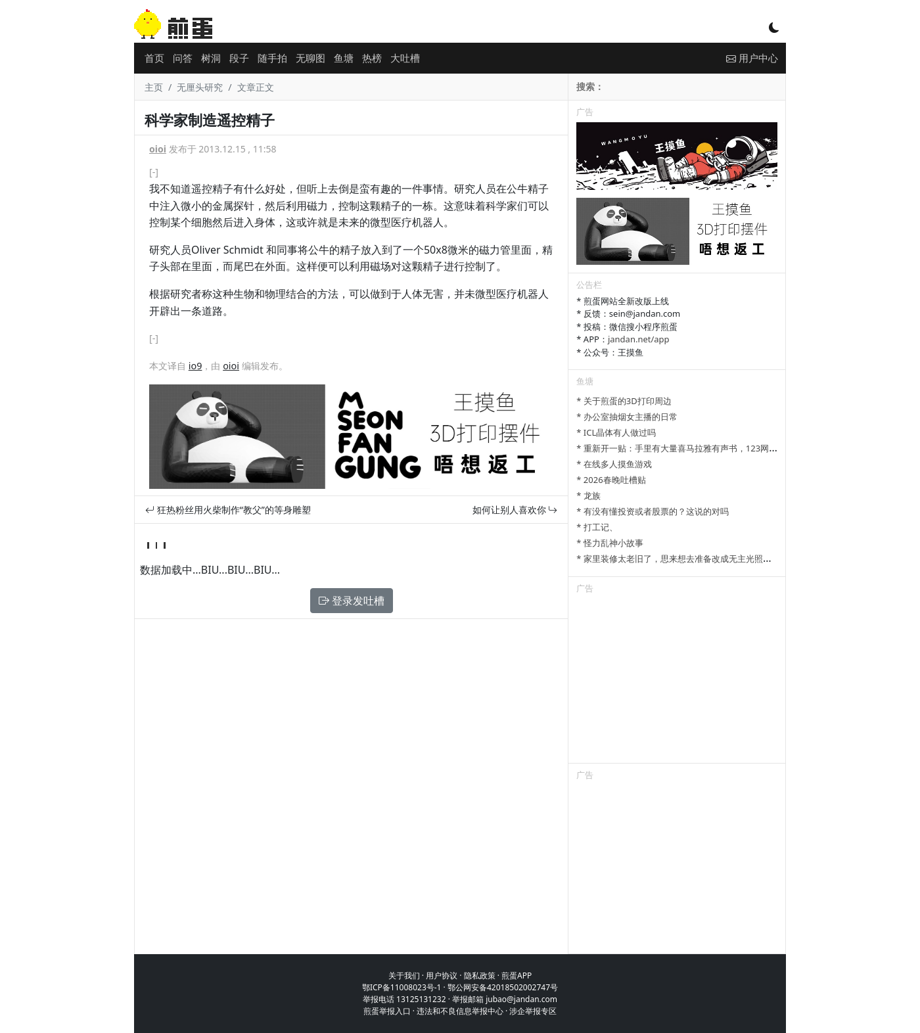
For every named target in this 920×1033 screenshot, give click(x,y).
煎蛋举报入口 (387, 1011)
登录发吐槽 (351, 600)
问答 (183, 57)
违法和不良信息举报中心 (460, 1011)
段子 (239, 57)
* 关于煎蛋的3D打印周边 (623, 401)
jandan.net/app (639, 339)
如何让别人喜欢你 (515, 509)
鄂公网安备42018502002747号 (503, 987)
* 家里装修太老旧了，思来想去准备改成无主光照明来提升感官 (695, 558)
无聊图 (310, 57)
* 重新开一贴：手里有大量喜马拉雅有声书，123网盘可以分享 (694, 448)
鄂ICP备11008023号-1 (402, 987)
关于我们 (404, 975)
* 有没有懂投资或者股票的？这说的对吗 (652, 511)
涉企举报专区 (533, 1011)
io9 (195, 365)
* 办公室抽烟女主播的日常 (627, 417)
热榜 (372, 57)
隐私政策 (479, 975)
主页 (154, 87)
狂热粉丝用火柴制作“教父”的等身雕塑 (228, 509)
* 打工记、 (597, 527)
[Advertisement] (676, 681)
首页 (154, 57)
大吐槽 (405, 57)
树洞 (211, 57)
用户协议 (441, 975)
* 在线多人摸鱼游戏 (614, 464)
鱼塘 (344, 57)
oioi (157, 149)
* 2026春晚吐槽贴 (610, 480)
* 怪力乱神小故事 (609, 543)
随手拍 (272, 57)
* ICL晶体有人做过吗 (616, 432)
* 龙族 (588, 495)
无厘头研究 (200, 87)
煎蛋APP (516, 975)
